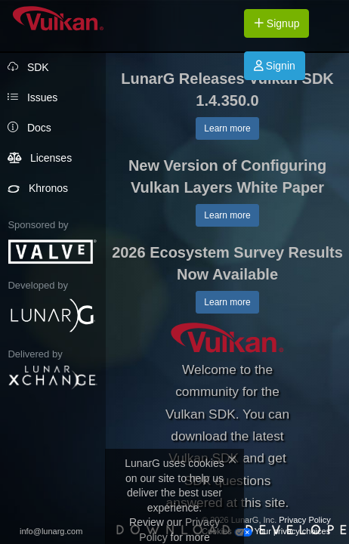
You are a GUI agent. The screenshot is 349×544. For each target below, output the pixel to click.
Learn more (227, 128)
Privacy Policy (304, 519)
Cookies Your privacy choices (266, 531)
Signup (276, 23)
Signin (274, 66)
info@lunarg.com (51, 531)
